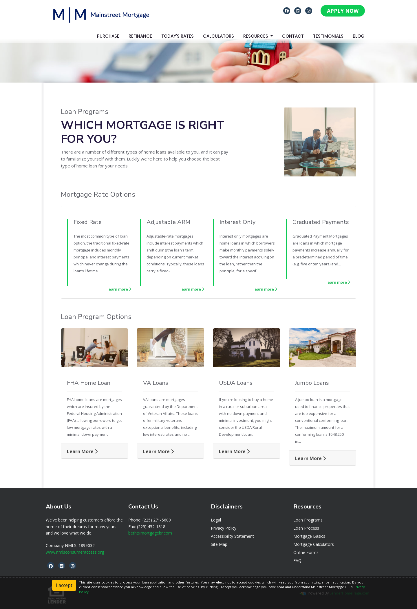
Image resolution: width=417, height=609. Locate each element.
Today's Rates (177, 36)
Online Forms (306, 552)
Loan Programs (308, 520)
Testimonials (328, 36)
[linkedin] (297, 10)
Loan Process (306, 528)
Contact (293, 36)
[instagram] (308, 10)
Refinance (140, 36)
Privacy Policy (223, 528)
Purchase (108, 36)
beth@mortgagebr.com (150, 533)
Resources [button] (256, 36)
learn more (119, 289)
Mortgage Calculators (313, 544)
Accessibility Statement (232, 536)
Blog (359, 36)
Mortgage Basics (309, 536)
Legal (216, 520)
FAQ (297, 560)
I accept (64, 585)
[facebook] (287, 10)
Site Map (219, 544)
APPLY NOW (343, 10)
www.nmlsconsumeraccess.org (75, 552)
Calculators (218, 36)
